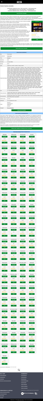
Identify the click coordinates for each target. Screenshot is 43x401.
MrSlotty (18, 80)
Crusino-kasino (31, 169)
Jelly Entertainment (27, 78)
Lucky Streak (16, 79)
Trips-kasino (14, 332)
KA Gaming (32, 78)
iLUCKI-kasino (4, 204)
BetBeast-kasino (13, 146)
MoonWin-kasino (4, 250)
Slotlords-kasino (31, 285)
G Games (32, 75)
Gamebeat (39, 74)
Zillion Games (24, 88)
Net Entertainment (22, 80)
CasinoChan (32, 157)
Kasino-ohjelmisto (24, 384)
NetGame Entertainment (30, 80)
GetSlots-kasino (4, 192)
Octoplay (23, 81)
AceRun (41, 67)
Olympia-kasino (22, 250)
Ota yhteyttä (2, 395)
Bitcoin (12, 92)
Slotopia (11, 86)
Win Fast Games (10, 88)
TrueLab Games (24, 87)
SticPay (25, 93)
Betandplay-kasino (5, 146)
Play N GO (16, 82)
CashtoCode (20, 92)
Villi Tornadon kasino (4, 344)
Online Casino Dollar (20, 399)
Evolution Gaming (34, 73)
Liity (37, 39)
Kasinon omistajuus (24, 386)
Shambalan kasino (23, 285)
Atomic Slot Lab (34, 68)
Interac (33, 92)
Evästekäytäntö (2, 377)
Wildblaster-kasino (14, 344)
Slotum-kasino (22, 297)
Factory (39, 85)
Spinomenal (28, 86)
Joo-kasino (32, 204)
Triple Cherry (19, 87)
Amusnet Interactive (16, 68)
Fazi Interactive (18, 74)
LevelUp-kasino (4, 227)
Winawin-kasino (22, 344)
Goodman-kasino (22, 192)
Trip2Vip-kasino (4, 332)
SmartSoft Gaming (16, 86)
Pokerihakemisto (23, 377)
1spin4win (9, 67)
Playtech (22, 82)
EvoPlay (39, 73)
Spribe (36, 86)
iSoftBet (22, 78)
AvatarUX (11, 69)
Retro (13, 85)
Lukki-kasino (23, 239)
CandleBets (32, 72)
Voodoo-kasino (22, 332)
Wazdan (40, 87)
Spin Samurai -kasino (13, 309)
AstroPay (8, 92)
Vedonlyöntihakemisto (24, 380)
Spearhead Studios (22, 86)
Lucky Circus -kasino (13, 227)
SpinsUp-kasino (31, 309)
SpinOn (31, 86)
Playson (19, 82)
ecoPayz (26, 92)
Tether (28, 93)
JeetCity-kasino (22, 204)
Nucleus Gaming (18, 81)
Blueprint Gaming (25, 71)
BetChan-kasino (22, 146)
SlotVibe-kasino (31, 297)
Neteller (18, 93)
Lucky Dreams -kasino (22, 227)
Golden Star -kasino (13, 192)
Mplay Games (14, 80)
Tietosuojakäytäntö (3, 375)
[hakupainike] (19, 370)
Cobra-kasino (23, 169)
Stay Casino (14, 320)
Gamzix (29, 75)
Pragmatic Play (30, 82)
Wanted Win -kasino (32, 332)
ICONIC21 (13, 78)
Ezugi (8, 74)
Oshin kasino (32, 250)
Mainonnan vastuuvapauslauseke (5, 380)
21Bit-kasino (5, 134)
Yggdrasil (19, 88)
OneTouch (26, 81)
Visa (35, 93)
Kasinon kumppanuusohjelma (5, 392)
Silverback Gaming (30, 85)
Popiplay (26, 82)
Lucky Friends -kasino (31, 227)
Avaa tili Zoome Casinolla (21, 13)
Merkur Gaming (38, 79)
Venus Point (31, 93)
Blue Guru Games (19, 71)
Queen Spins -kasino (22, 262)
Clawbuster (36, 72)
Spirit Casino (5, 320)
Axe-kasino (32, 134)
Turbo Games (29, 87)
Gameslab (17, 75)
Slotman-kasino (4, 297)
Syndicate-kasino (22, 320)
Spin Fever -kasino (5, 309)
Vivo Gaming (37, 87)
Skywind (34, 85)
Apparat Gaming (22, 68)
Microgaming (9, 80)
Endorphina (23, 73)
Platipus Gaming (11, 82)
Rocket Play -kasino (13, 274)
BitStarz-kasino (4, 157)
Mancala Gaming (21, 79)
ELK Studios (18, 73)
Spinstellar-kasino (23, 309)
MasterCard (9, 93)
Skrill (21, 93)
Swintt (8, 87)
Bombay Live (31, 71)
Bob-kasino (13, 157)
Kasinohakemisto (24, 375)
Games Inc (14, 75)
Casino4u (22, 157)
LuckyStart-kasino (4, 239)
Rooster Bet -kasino (4, 285)
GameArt (35, 74)
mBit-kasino (32, 239)
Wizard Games (15, 88)
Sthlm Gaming (40, 86)
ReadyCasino (32, 262)
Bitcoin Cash (15, 92)
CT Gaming (40, 72)
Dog (20, 78)
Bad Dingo (21, 69)
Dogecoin (23, 92)
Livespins (12, 79)
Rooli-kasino (32, 274)
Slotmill (8, 86)
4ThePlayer (22, 67)
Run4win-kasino (13, 285)
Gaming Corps (22, 75)
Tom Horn (15, 87)
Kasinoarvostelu (23, 382)
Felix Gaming (23, 74)
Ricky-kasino (5, 274)
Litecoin (36, 92)
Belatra (31, 69)
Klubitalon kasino (32, 320)
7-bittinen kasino (13, 134)
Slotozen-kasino (13, 297)
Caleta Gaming (27, 72)
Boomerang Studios (36, 71)
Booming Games (10, 72)
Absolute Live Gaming (35, 67)
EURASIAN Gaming (28, 73)
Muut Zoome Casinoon (17, 131)
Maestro (38, 92)
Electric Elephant (13, 73)
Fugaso (32, 74)
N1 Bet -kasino (13, 250)
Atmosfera (29, 68)
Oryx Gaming (34, 81)
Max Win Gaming (32, 79)
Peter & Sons (38, 81)
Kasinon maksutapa (24, 388)
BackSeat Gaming (16, 69)
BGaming (8, 71)
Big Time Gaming (13, 71)
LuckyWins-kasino (14, 239)
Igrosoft (16, 78)
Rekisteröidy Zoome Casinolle (21, 48)
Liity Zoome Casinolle (21, 110)
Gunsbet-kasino (31, 192)
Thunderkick (12, 87)
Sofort (23, 93)
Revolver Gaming (20, 85)
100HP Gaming (29, 67)
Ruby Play (24, 85)
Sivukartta (1, 397)
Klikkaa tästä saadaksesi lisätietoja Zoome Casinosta (21, 128)
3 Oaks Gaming (17, 67)
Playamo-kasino (4, 262)
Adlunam (8, 68)
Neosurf (15, 93)
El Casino (8, 73)
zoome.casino (37, 21)
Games (14, 74)
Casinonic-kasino (4, 169)
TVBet (33, 87)
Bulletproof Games (16, 72)
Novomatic (14, 81)
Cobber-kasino (13, 169)
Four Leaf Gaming (28, 74)
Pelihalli (26, 68)
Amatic (12, 68)
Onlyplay (30, 81)
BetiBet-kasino (32, 146)
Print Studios (35, 82)
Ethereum (30, 92)
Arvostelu (4, 136)
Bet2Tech (34, 69)
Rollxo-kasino (23, 274)
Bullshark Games (22, 72)
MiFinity (12, 93)
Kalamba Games (37, 78)
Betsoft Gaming (38, 69)
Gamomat (26, 75)
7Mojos (25, 67)
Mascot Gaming (26, 79)
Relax (8, 85)
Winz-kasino (32, 344)
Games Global (9, 75)
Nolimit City (36, 80)
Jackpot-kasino (13, 204)
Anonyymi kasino (22, 134)
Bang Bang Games (27, 69)
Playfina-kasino (13, 262)
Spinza (34, 86)
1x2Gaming (13, 67)
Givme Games (37, 75)
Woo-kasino (4, 355)
